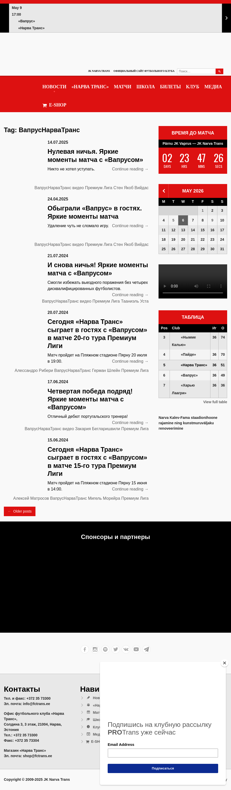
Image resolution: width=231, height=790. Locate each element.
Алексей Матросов (31, 498)
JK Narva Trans (99, 71)
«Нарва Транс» (90, 86)
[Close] (224, 663)
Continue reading (130, 169)
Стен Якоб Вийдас (131, 188)
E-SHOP (54, 105)
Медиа (213, 86)
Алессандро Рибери (34, 370)
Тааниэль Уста (135, 301)
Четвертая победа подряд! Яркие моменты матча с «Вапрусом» (90, 399)
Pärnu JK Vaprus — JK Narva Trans (193, 143)
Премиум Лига (98, 188)
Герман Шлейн (106, 370)
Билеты (170, 86)
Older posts (20, 511)
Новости (54, 86)
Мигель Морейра (104, 498)
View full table (215, 402)
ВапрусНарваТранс (52, 188)
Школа (145, 86)
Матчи (122, 86)
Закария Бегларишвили (97, 429)
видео (78, 188)
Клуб (192, 86)
